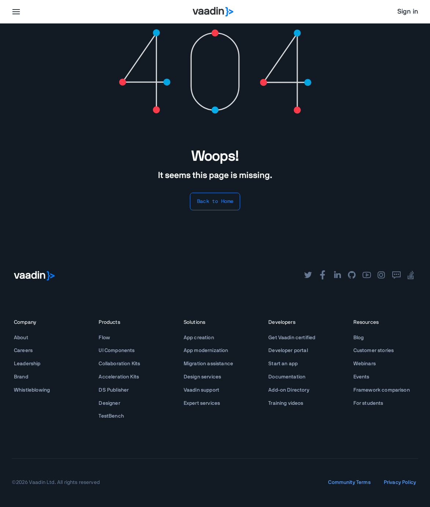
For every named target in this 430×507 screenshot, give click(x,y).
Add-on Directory (288, 390)
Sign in (407, 11)
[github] (352, 276)
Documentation (286, 377)
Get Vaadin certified (291, 337)
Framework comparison (381, 390)
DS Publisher (114, 390)
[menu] (16, 12)
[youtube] (366, 276)
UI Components (117, 350)
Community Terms (349, 482)
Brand (21, 377)
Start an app (283, 363)
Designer (109, 403)
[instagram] (381, 276)
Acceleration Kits (119, 377)
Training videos (285, 403)
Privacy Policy (400, 482)
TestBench (111, 416)
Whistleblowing (32, 390)
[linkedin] (337, 276)
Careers (23, 350)
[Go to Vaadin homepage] (212, 12)
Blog (358, 337)
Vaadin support (201, 390)
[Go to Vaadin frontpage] (34, 276)
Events (361, 377)
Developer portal (288, 350)
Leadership (27, 363)
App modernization (206, 350)
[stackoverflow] (411, 276)
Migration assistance (208, 363)
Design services (202, 377)
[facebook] (322, 276)
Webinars (364, 363)
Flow (104, 337)
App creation (199, 337)
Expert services (202, 403)
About (21, 337)
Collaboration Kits (119, 363)
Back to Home (215, 201)
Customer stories (373, 350)
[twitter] (308, 276)
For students (368, 403)
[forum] (396, 276)
